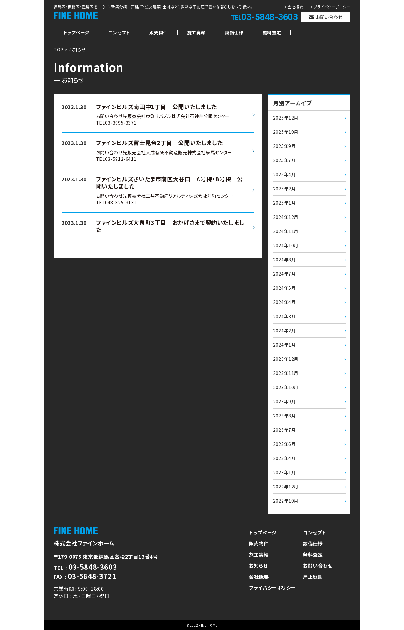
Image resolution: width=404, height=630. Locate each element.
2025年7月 (284, 160)
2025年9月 (284, 146)
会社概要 (296, 7)
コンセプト (119, 32)
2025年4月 (284, 174)
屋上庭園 (313, 576)
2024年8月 (284, 259)
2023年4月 (284, 458)
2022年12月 (286, 486)
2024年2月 (284, 330)
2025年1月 (284, 203)
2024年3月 (284, 316)
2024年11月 (286, 231)
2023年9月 (284, 401)
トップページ (76, 32)
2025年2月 (284, 188)
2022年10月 (286, 501)
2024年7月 (284, 274)
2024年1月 (284, 344)
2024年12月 (286, 217)
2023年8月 (284, 415)
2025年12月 (286, 117)
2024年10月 (286, 245)
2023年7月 (284, 430)
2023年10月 (286, 387)
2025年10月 (286, 132)
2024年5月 (284, 288)
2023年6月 (284, 444)
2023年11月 (286, 373)
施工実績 (196, 32)
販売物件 (158, 32)
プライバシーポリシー (332, 7)
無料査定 (272, 32)
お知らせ (258, 565)
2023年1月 (284, 472)
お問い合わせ (329, 17)
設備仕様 (234, 32)
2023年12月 (286, 359)
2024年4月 (284, 302)
